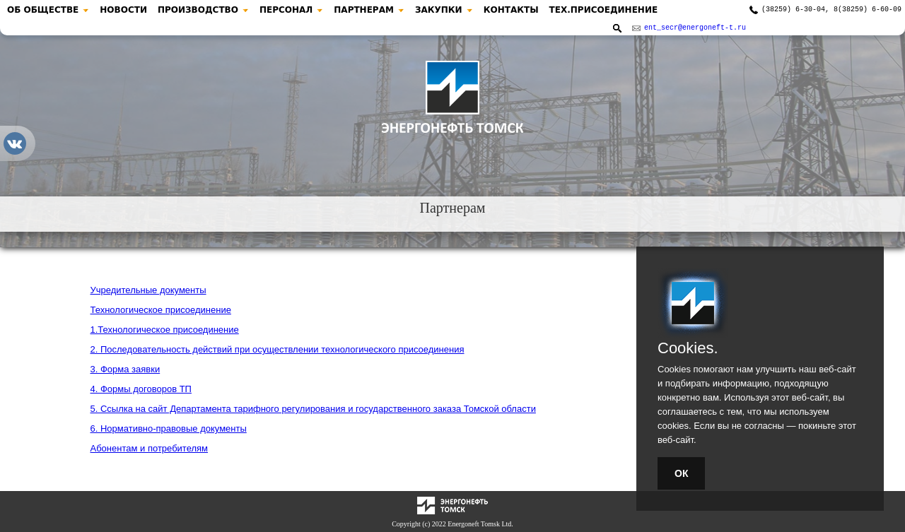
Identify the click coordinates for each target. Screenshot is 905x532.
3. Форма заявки (125, 369)
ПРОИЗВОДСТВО (198, 10)
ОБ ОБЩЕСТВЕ (42, 10)
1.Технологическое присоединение (164, 329)
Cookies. (688, 348)
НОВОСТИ (123, 10)
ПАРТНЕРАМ (364, 10)
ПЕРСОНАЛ (286, 10)
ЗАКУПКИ (438, 10)
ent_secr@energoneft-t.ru (695, 29)
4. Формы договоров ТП (141, 389)
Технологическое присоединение (160, 310)
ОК (681, 473)
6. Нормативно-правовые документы (168, 428)
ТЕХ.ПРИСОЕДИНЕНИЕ (603, 10)
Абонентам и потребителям (149, 448)
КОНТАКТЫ (511, 10)
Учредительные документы (148, 290)
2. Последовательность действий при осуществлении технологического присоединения (277, 349)
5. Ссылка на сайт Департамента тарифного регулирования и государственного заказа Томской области (313, 408)
